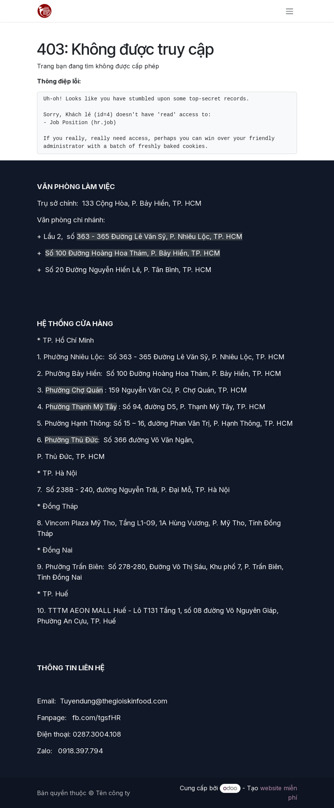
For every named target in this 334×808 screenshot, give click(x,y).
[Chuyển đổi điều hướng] (289, 11)
